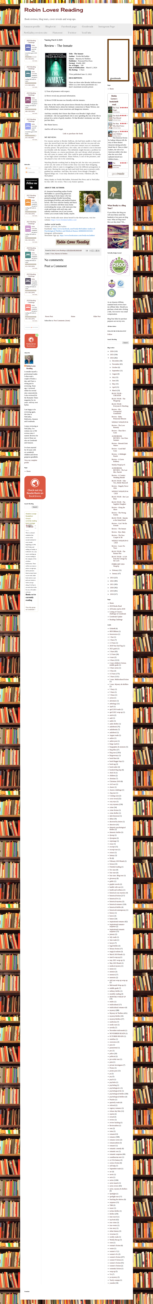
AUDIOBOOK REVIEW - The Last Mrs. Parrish (119, 470)
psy (111, 1076)
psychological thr (115, 1091)
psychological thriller (117, 1094)
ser (111, 1171)
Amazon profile (32, 26)
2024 (112, 358)
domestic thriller (115, 832)
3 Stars (112, 651)
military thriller (115, 991)
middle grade (114, 988)
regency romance (115, 1108)
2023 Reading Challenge (31, 120)
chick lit (112, 773)
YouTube (86, 32)
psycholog (113, 1085)
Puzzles (112, 1099)
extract (112, 852)
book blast (113, 758)
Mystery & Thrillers (61, 253)
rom (111, 1128)
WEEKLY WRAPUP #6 (120, 422)
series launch (114, 1183)
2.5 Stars (113, 643)
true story (113, 1228)
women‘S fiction (115, 1260)
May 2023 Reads (115, 963)
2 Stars (112, 640)
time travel (113, 1217)
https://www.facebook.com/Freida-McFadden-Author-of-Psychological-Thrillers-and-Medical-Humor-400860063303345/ (70, 230)
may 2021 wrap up (116, 960)
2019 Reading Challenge (31, 275)
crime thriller (114, 813)
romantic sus (114, 1151)
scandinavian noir (116, 1157)
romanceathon (114, 1143)
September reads (115, 1169)
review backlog (115, 1122)
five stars (113, 870)
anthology (113, 704)
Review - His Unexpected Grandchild (116, 411)
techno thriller (114, 1211)
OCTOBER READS (117, 1036)
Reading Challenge (116, 619)
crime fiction (114, 810)
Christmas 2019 (115, 781)
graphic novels (115, 884)
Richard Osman (117, 120)
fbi (111, 858)
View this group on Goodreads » (30, 608)
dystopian (113, 838)
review (112, 1120)
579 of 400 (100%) (30, 213)
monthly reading (115, 994)
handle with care (115, 887)
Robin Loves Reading (53, 10)
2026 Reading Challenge (31, 41)
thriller (112, 1214)
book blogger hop (116, 761)
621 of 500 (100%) (30, 266)
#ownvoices (114, 634)
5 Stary (112, 689)
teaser (112, 1208)
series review (114, 1186)
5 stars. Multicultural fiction (119, 679)
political (112, 1056)
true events (113, 1225)
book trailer (113, 767)
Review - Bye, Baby (118, 532)
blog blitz (113, 750)
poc (111, 1051)
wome (112, 1248)
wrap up (112, 1271)
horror (112, 916)
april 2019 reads (115, 709)
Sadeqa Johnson (117, 135)
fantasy (112, 855)
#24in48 (112, 628)
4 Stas (112, 671)
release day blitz (115, 1111)
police (112, 1053)
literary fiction (114, 949)
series (111, 1180)
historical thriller (115, 907)
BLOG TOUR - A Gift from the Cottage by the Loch (119, 559)
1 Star (112, 637)
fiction (112, 864)
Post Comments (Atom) (62, 320)
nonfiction (113, 1022)
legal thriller (114, 946)
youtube (112, 1283)
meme (112, 969)
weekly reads (114, 1237)
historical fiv (114, 899)
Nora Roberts (117, 112)
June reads (113, 940)
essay (111, 844)
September (116, 371)
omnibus (112, 1039)
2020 (112, 588)
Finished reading (115, 867)
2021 (112, 584)
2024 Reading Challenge (31, 94)
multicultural (114, 1005)
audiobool (113, 732)
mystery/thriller (115, 1016)
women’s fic (114, 1254)
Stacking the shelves (117, 1199)
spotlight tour (114, 1196)
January (115, 573)
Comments (30, 172)
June (114, 381)
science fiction (114, 1163)
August (114, 374)
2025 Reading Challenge (31, 68)
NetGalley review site (35, 32)
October (115, 367)
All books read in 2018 (117, 609)
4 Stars (112, 660)
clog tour (113, 793)
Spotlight (113, 1194)
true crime (113, 1222)
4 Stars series (114, 668)
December (115, 361)
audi (111, 718)
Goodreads (87, 26)
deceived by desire (116, 822)
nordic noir (113, 1025)
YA (111, 1274)
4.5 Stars (113, 674)
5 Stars (52, 253)
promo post (113, 1071)
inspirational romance (117, 921)
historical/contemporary (118, 910)
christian (112, 778)
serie (111, 1177)
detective (113, 824)
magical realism (115, 951)
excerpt (112, 847)
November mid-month (117, 1030)
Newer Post (49, 316)
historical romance (116, 904)
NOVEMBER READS (117, 1033)
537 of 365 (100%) (30, 292)
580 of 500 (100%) (30, 240)
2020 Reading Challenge (31, 249)
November (116, 364)
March (114, 390)
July (113, 377)
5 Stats (112, 692)
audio (111, 721)
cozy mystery (114, 804)
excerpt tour (114, 849)
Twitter (72, 32)
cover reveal (114, 799)
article (112, 715)
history (112, 913)
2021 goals (113, 649)
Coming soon (114, 796)
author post (113, 741)
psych (112, 1079)
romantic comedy (116, 1148)
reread (112, 1117)
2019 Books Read (116, 606)
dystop (112, 835)
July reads (113, 937)
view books (34, 60)
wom (111, 1243)
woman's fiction (115, 1245)
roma (111, 1131)
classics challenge (116, 790)
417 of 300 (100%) (30, 85)
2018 (112, 594)
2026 (112, 351)
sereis (111, 1174)
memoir (112, 975)
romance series (115, 1140)
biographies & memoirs (118, 747)
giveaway (113, 878)
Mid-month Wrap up (117, 985)
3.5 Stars (113, 654)
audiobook (113, 727)
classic (112, 787)
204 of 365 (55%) (29, 59)
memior (112, 972)
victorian (113, 1234)
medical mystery (115, 966)
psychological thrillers (117, 1097)
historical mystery (116, 901)
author (112, 738)
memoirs (113, 977)
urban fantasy (114, 1231)
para (111, 1045)
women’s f (113, 1251)
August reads (114, 735)
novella (112, 1027)
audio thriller (114, 724)
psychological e (115, 1088)
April (114, 387)
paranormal (113, 1048)
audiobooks (113, 729)
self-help (113, 1166)
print (111, 1062)
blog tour (113, 752)
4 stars (112, 657)
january (112, 934)
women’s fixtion (115, 1266)
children (112, 775)
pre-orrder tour (115, 1059)
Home (73, 316)
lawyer (112, 943)
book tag (113, 764)
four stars (113, 873)
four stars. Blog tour (116, 875)
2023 (112, 578)
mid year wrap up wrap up (118, 980)
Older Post (97, 316)
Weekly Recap (114, 1240)
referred (112, 1105)
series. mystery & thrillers (118, 1189)
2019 (112, 591)
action (112, 698)
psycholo (113, 1082)
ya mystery (113, 1277)
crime (111, 807)
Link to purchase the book (73, 133)
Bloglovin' (50, 26)
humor (112, 919)
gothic (112, 881)
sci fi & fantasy (115, 1160)
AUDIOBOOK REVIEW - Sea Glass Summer (120, 438)
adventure (113, 701)
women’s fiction (115, 1263)
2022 (112, 581)
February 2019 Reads (117, 861)
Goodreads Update (116, 617)
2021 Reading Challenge (31, 222)
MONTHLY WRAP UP (118, 997)
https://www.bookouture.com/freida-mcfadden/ (77, 235)
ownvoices (113, 1042)
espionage (113, 841)
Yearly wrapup (115, 1280)
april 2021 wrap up (116, 712)
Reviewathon (114, 1125)
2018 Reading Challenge (31, 301)
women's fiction (115, 1257)
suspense (113, 1202)
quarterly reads (115, 1102)
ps (110, 1074)
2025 (112, 354)
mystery (112, 1010)
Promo (112, 1068)
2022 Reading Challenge (31, 196)
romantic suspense (116, 1154)
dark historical (114, 816)
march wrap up (115, 957)
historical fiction (115, 896)
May (114, 384)
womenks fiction (115, 1268)
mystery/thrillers (115, 1019)
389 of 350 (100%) (30, 111)
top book (113, 1220)
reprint (112, 1114)
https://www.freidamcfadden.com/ (64, 220)
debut (111, 819)
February (115, 570)
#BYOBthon (114, 631)
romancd (113, 1134)
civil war (113, 784)
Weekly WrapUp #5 (118, 465)
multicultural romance (117, 1007)
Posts (28, 168)
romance (112, 1137)
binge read (113, 744)
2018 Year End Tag (116, 646)
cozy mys (113, 801)
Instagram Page (106, 26)
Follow (110, 334)
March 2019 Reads (116, 954)
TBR (111, 1205)
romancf (112, 1146)
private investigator (116, 1065)
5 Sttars (112, 695)
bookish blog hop (115, 770)
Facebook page (69, 26)
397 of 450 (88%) (29, 137)
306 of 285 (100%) (30, 318)
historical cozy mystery (117, 893)
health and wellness (116, 890)
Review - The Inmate (119, 529)
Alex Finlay (116, 167)
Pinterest (57, 32)
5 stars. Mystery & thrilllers (119, 684)
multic (112, 1002)
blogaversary (114, 755)
